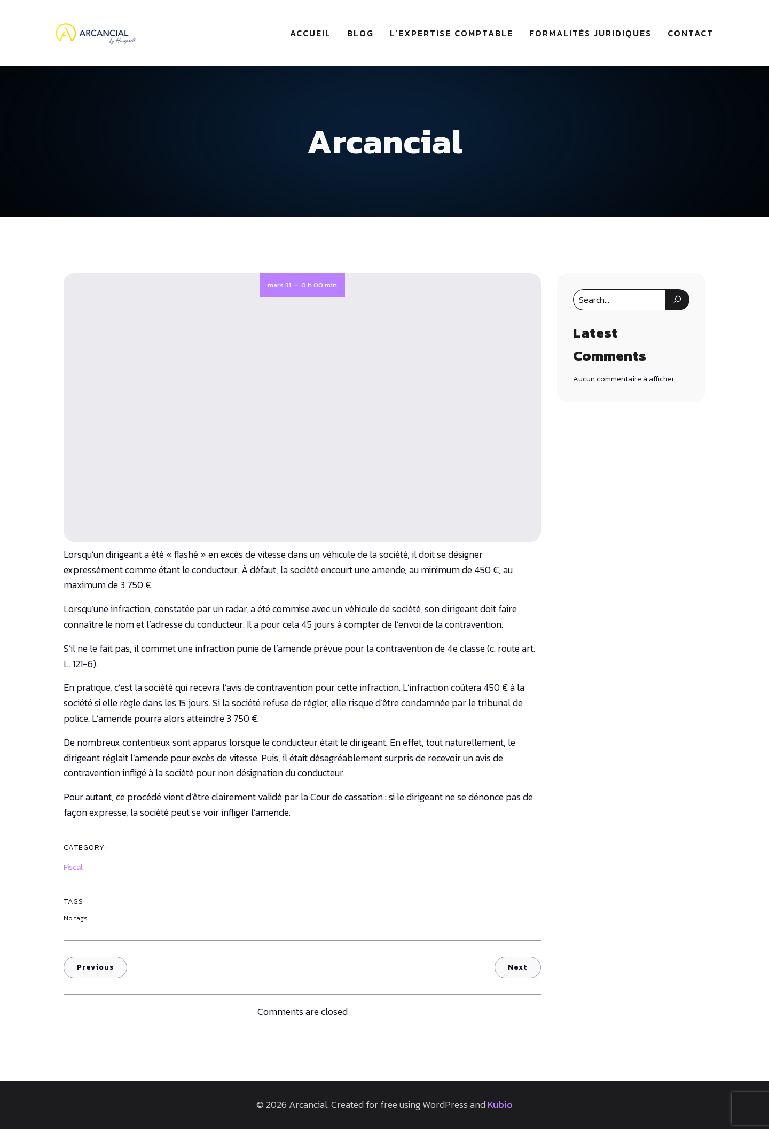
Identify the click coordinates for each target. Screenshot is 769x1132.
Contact (690, 34)
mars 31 (279, 288)
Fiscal (73, 870)
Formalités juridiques (590, 34)
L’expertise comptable (451, 34)
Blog (360, 34)
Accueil (310, 34)
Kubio (500, 1107)
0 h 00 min (319, 288)
